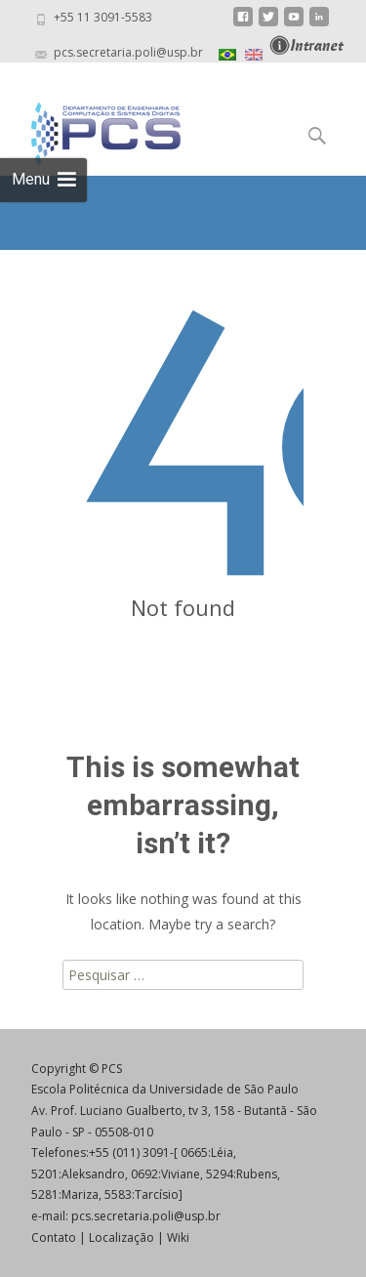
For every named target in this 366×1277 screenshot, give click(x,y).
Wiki (178, 1237)
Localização (121, 1237)
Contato (53, 1237)
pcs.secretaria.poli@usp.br (146, 1216)
